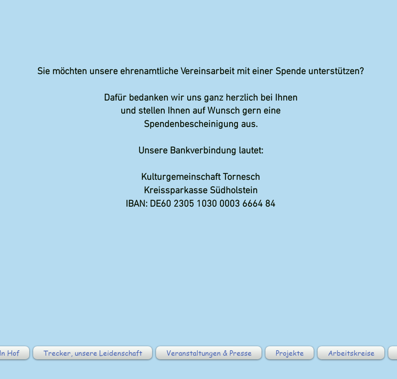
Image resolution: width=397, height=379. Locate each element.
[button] (92, 352)
